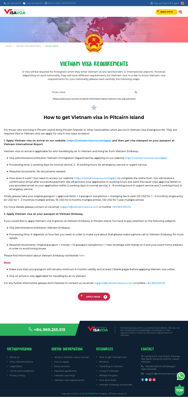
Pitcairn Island (51, 46)
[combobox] (93, 92)
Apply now (93, 296)
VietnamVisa (91, 393)
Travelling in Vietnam (111, 366)
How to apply (61, 361)
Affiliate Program (108, 375)
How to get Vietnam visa (112, 357)
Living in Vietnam (109, 371)
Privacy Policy (17, 375)
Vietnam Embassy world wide (115, 384)
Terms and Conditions (22, 371)
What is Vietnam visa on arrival (71, 357)
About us (15, 357)
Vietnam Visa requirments (28, 46)
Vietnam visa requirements (69, 380)
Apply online (165, 11)
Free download (107, 380)
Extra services (62, 366)
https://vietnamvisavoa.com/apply (89, 140)
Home (9, 46)
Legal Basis (16, 366)
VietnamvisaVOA (34, 3)
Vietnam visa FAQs (64, 375)
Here (82, 255)
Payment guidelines (65, 371)
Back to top (179, 390)
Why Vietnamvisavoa (21, 361)
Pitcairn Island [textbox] (58, 92)
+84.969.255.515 (49, 329)
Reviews (104, 361)
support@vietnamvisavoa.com (79, 206)
